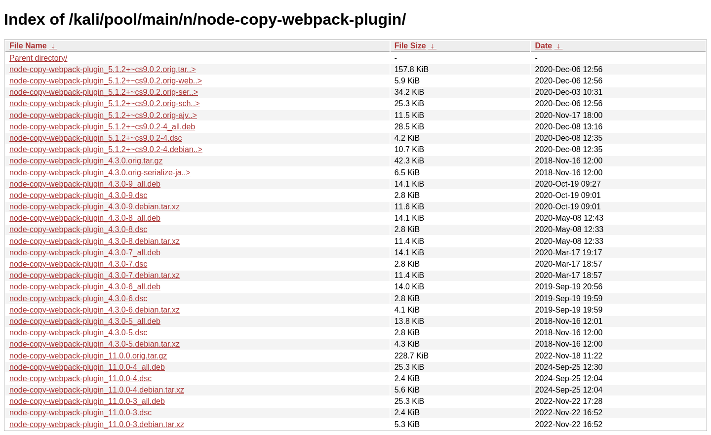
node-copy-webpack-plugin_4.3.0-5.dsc (78, 332)
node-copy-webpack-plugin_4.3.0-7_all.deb (84, 252)
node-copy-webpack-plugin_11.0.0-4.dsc (80, 378)
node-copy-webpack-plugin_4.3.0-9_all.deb (84, 184)
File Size (410, 45)
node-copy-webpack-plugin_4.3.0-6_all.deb (84, 286)
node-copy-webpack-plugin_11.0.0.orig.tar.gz (88, 356)
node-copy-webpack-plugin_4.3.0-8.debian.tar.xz (94, 241)
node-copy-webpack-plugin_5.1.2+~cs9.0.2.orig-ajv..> (103, 115)
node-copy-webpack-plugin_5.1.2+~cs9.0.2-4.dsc (95, 138)
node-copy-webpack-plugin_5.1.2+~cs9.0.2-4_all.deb (102, 126)
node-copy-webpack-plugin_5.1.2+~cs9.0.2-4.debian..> (105, 149)
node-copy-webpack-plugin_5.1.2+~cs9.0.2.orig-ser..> (103, 92)
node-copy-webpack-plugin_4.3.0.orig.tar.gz (85, 161)
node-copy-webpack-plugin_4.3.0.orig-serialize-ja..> (100, 172)
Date (543, 45)
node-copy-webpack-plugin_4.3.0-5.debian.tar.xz (94, 344)
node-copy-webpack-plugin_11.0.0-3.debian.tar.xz (96, 424)
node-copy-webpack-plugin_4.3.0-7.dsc (78, 264)
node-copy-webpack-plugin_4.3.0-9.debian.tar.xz (94, 206)
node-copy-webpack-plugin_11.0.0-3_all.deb (87, 401)
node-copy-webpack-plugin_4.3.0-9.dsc (78, 195)
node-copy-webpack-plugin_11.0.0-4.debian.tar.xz (96, 390)
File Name (28, 45)
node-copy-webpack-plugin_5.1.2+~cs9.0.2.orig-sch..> (104, 103)
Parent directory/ (38, 58)
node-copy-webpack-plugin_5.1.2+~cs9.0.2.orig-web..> (105, 81)
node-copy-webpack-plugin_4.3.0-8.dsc (78, 229)
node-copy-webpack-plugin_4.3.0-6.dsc (78, 298)
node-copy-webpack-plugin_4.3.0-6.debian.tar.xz (94, 310)
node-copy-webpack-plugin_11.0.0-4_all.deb (87, 367)
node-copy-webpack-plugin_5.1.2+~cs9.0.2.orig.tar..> (102, 69)
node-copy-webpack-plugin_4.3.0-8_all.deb (84, 218)
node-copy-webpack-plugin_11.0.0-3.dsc (80, 412)
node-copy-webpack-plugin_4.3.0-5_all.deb (84, 321)
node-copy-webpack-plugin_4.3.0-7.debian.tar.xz (94, 275)
